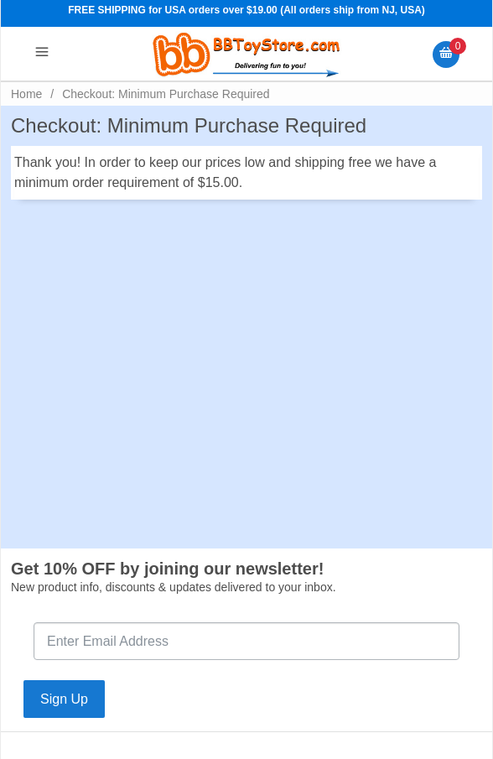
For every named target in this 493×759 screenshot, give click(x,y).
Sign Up (64, 699)
